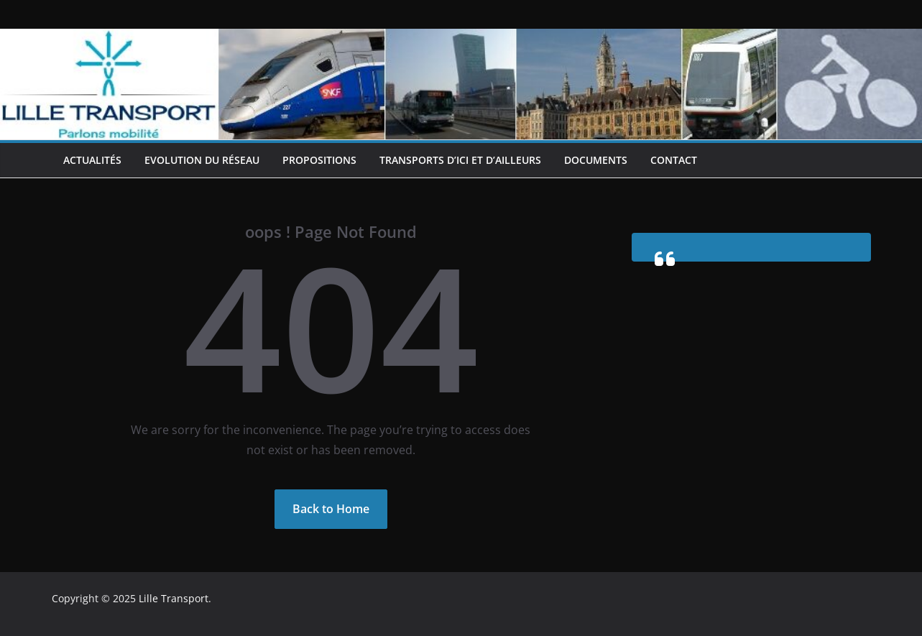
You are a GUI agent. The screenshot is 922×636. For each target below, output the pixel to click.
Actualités (92, 160)
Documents (595, 160)
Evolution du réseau (201, 160)
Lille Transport (173, 598)
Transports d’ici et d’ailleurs (460, 160)
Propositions (319, 160)
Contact (673, 160)
